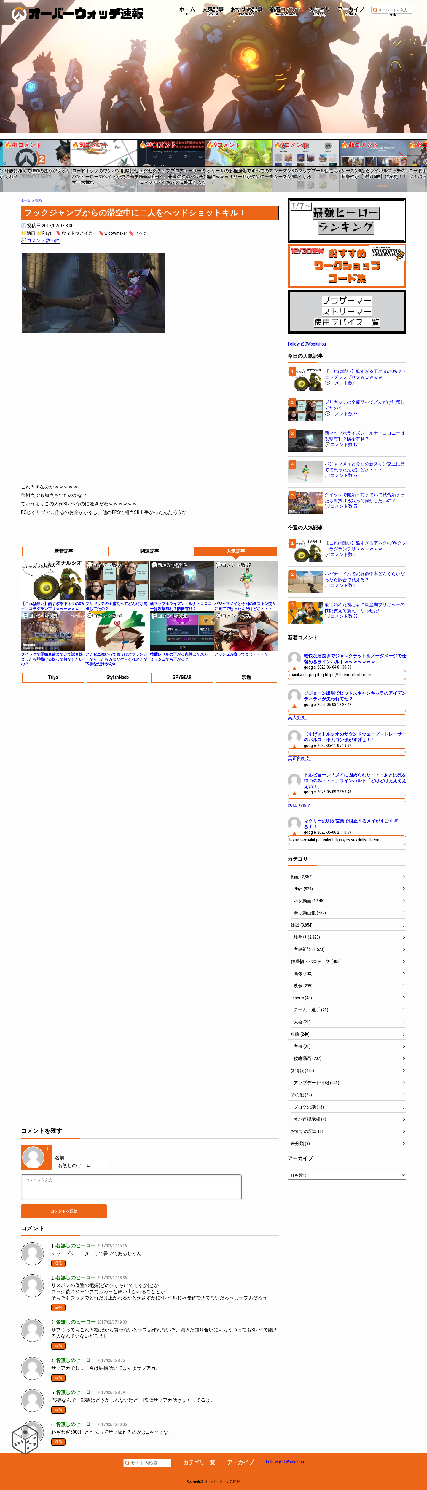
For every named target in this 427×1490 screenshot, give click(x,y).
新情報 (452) (302, 1070)
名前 (59, 1157)
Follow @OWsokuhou (307, 344)
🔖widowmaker (113, 233)
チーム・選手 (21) (311, 1010)
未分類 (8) (300, 1143)
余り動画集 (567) (310, 913)
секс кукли (299, 805)
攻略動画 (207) (307, 1058)
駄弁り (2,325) (307, 937)
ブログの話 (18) (309, 1107)
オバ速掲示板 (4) (310, 1119)
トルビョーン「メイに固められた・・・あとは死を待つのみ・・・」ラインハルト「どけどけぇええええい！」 (355, 780)
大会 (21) (302, 1022)
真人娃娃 (297, 717)
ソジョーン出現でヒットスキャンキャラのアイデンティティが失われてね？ (355, 696)
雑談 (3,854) (302, 925)
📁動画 (28, 233)
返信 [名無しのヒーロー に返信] (58, 1263)
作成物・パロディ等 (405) (316, 961)
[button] (4, 163)
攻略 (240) (300, 1034)
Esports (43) (301, 998)
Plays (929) (303, 889)
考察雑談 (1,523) (309, 949)
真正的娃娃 (299, 758)
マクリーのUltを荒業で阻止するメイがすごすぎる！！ (351, 824)
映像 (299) (303, 985)
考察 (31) (302, 1046)
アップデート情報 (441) (316, 1082)
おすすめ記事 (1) (307, 1131)
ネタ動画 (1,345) (309, 900)
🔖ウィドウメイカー (76, 233)
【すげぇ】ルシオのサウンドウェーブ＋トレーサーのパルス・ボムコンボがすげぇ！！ (355, 737)
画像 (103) (303, 973)
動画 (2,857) (302, 876)
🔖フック (137, 233)
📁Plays (44, 233)
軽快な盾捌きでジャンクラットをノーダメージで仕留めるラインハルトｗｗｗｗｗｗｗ (355, 659)
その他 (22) (301, 1095)
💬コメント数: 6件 (40, 240)
